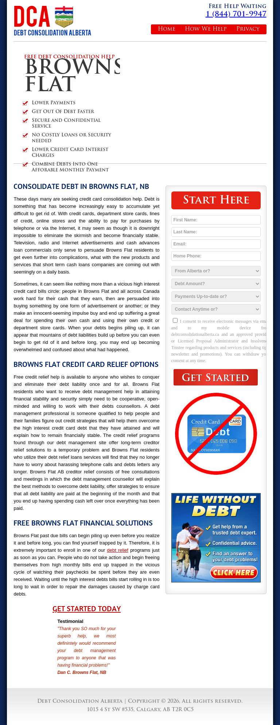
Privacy (248, 29)
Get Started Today (86, 608)
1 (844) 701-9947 (236, 14)
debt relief (117, 550)
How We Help (206, 29)
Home (166, 29)
